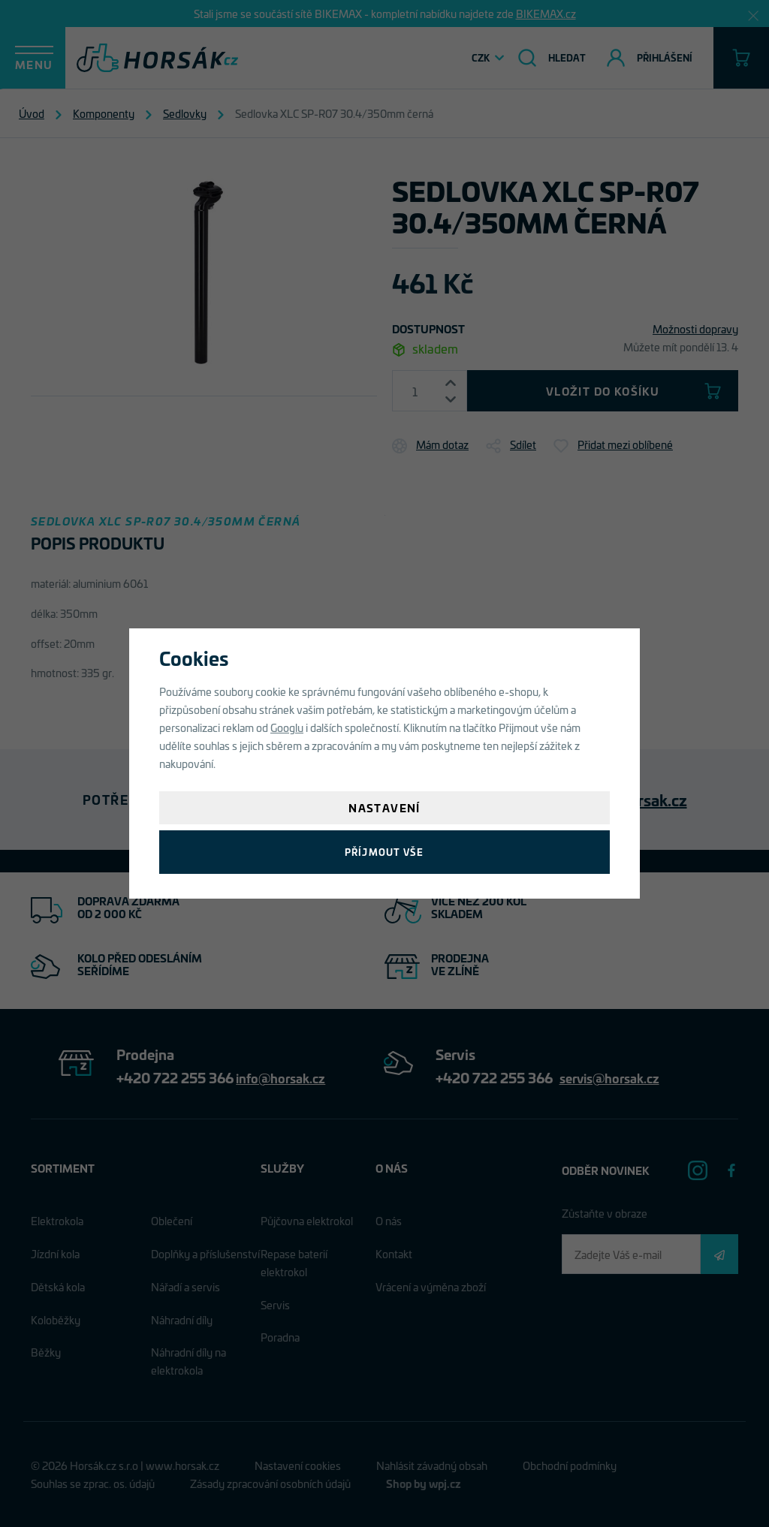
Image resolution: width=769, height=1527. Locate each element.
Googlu (286, 727)
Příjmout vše (384, 852)
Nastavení (384, 807)
